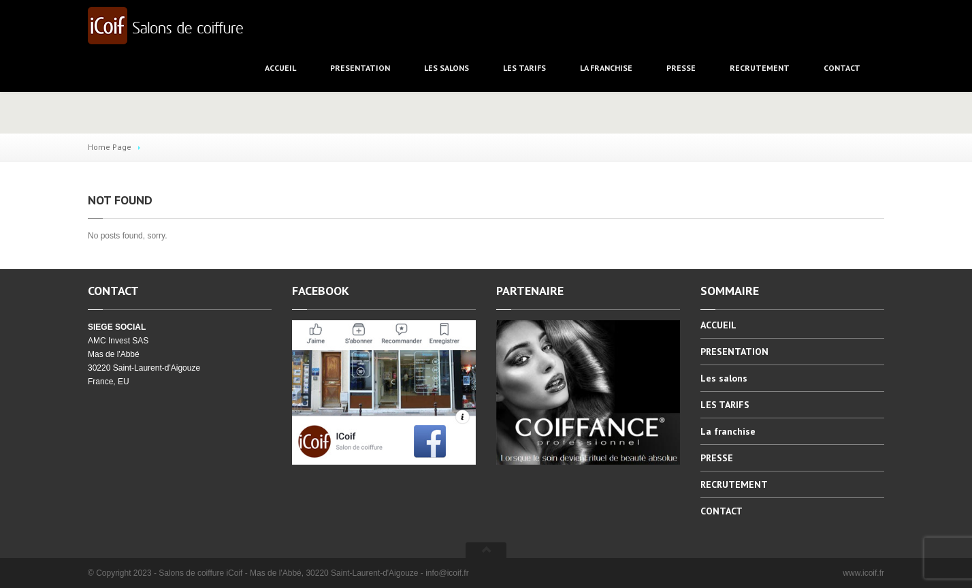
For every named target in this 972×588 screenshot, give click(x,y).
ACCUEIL (280, 68)
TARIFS (524, 68)
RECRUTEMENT (760, 68)
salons (446, 68)
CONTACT (842, 68)
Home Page (109, 147)
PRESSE (681, 68)
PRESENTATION (360, 68)
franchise (606, 68)
